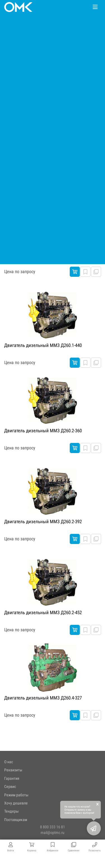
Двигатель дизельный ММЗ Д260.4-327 (43, 698)
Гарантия (11, 778)
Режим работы (16, 795)
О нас (8, 762)
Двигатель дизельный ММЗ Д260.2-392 (43, 521)
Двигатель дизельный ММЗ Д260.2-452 (43, 612)
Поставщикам (15, 819)
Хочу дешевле (16, 803)
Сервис (10, 786)
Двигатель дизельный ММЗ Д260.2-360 (43, 430)
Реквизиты (13, 770)
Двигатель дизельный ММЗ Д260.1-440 (43, 345)
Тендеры (11, 811)
